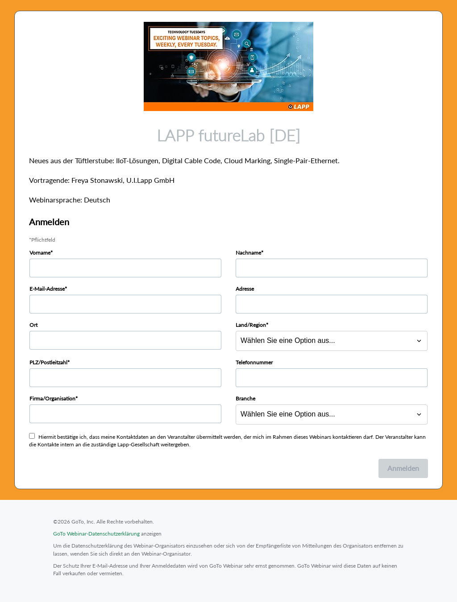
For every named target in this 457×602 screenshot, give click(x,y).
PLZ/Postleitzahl (48, 362)
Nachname (248, 252)
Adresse (245, 288)
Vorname (39, 252)
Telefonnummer (254, 362)
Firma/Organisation (52, 398)
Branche (245, 398)
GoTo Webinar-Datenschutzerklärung (96, 533)
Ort (33, 325)
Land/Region (251, 325)
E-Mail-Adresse (47, 288)
